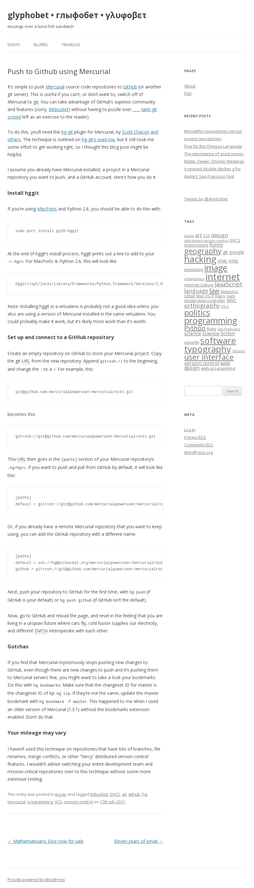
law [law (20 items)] (214, 290)
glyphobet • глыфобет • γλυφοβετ (77, 15)
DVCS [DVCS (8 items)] (235, 240)
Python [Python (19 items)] (195, 328)
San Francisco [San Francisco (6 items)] (229, 329)
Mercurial (55, 87)
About (190, 86)
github (134, 791)
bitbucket (99, 791)
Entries (195, 437)
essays (14, 44)
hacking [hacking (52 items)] (200, 259)
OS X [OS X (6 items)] (225, 306)
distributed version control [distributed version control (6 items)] (206, 240)
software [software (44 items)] (218, 340)
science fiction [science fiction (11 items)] (218, 333)
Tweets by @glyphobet (206, 199)
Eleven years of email (138, 838)
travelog (70, 44)
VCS (58, 798)
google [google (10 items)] (236, 252)
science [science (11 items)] (192, 333)
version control (78, 798)
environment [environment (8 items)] (196, 245)
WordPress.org (198, 452)
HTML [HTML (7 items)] (222, 260)
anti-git (150, 109)
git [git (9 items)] (225, 252)
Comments (198, 445)
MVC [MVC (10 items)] (231, 300)
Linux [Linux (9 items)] (189, 296)
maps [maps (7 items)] (220, 295)
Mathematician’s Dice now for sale (46, 838)
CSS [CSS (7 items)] (206, 235)
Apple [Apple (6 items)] (189, 236)
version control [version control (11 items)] (201, 363)
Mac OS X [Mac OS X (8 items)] (204, 296)
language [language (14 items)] (196, 291)
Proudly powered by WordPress (36, 876)
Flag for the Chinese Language (213, 146)
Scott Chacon (135, 132)
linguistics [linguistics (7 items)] (229, 291)
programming (40, 798)
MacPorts (47, 209)
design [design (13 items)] (219, 235)
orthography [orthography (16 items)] (202, 305)
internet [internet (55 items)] (223, 276)
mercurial (16, 798)
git (35, 102)
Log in (189, 430)
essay (61, 791)
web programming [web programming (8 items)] (218, 368)
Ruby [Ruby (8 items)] (211, 329)
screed (14, 117)
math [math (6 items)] (230, 296)
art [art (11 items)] (198, 235)
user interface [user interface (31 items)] (209, 357)
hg (144, 791)
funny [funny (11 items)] (216, 245)
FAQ (188, 93)
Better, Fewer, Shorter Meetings (214, 161)
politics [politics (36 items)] (197, 312)
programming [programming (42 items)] (210, 320)
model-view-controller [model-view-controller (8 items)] (204, 300)
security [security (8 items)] (191, 342)
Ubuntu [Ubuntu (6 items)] (238, 351)
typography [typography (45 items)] (207, 349)
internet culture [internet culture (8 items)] (198, 285)
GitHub (130, 87)
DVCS (115, 791)
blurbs (40, 44)
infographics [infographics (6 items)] (194, 279)
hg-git (67, 132)
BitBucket (59, 109)
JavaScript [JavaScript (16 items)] (228, 284)
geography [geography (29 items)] (203, 251)
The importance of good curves (214, 154)
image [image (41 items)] (215, 268)
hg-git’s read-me (98, 139)
